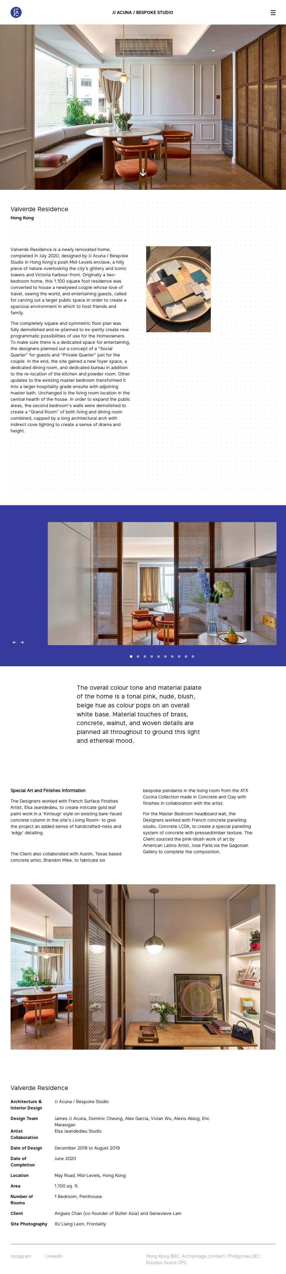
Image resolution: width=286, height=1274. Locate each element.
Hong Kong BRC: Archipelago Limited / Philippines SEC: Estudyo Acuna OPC (203, 1259)
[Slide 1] (131, 656)
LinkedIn (54, 1256)
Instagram (21, 1256)
